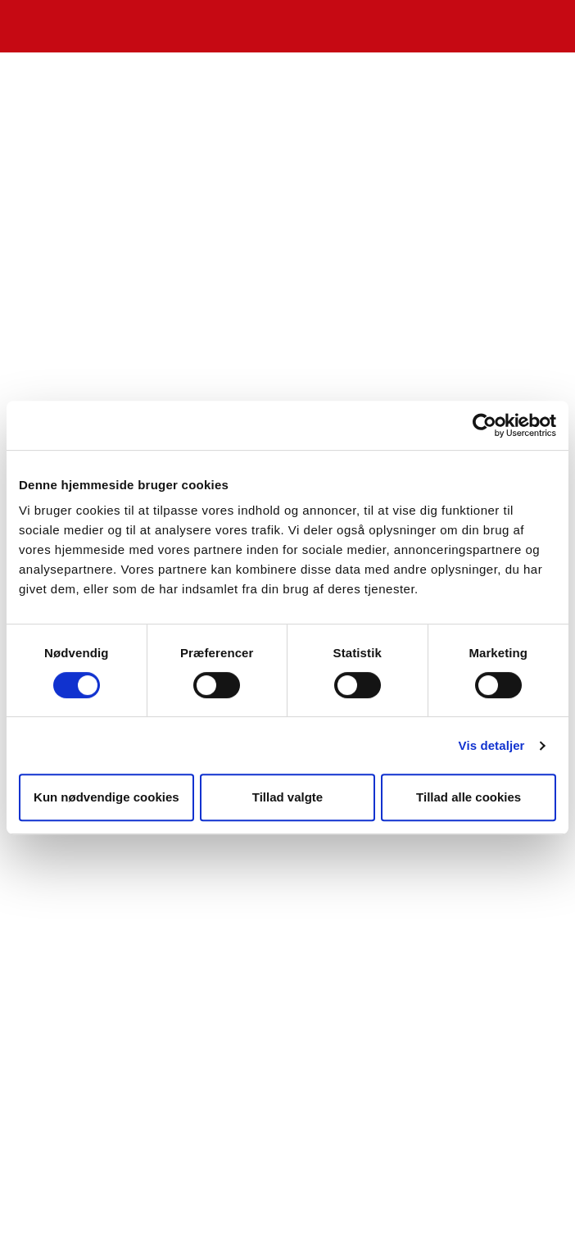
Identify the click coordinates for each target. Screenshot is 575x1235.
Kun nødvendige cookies (106, 797)
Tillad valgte (287, 797)
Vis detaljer (492, 745)
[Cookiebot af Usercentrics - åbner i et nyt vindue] (484, 425)
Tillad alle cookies (468, 797)
